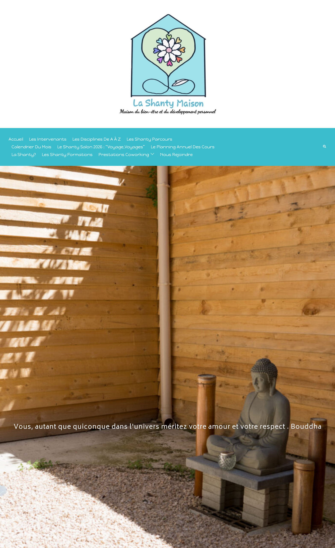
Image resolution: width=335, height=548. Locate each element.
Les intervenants (47, 139)
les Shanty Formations (67, 154)
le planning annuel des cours (183, 146)
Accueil (16, 139)
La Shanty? (24, 154)
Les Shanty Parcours (149, 139)
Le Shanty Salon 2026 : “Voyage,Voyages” (101, 146)
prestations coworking (123, 154)
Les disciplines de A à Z (96, 139)
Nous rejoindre (176, 154)
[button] (324, 147)
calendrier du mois (31, 146)
